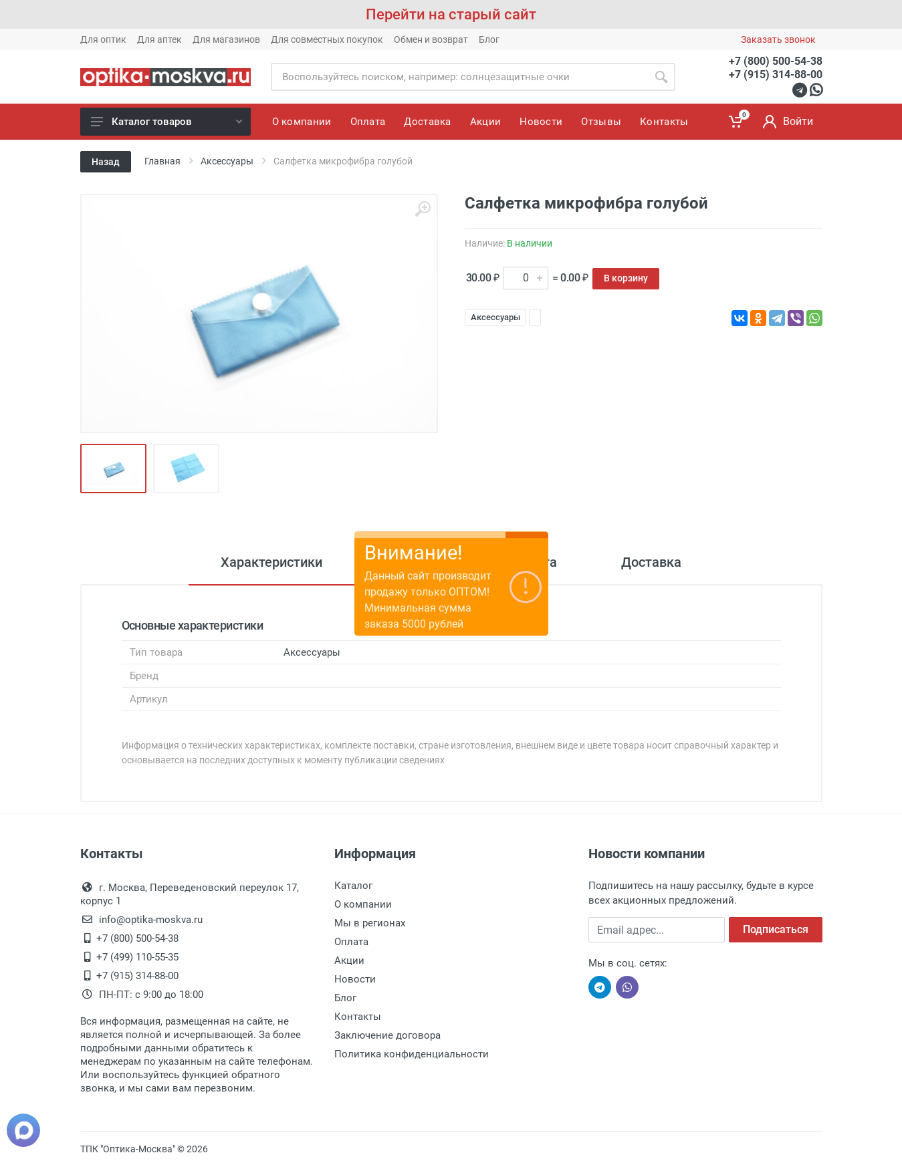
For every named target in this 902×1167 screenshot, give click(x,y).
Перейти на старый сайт (451, 14)
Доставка (651, 562)
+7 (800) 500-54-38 (775, 61)
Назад (106, 161)
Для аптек (159, 39)
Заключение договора (387, 1035)
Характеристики (271, 562)
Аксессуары (495, 317)
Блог (489, 39)
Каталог (353, 886)
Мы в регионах (369, 923)
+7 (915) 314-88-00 (775, 74)
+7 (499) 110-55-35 (137, 957)
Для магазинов (226, 39)
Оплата (351, 942)
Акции (349, 960)
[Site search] (459, 77)
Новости (355, 979)
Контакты (357, 1017)
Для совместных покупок (327, 39)
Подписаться (775, 929)
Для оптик (103, 39)
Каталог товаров (166, 122)
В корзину (626, 278)
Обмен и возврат (431, 39)
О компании (363, 904)
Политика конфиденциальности (411, 1054)
